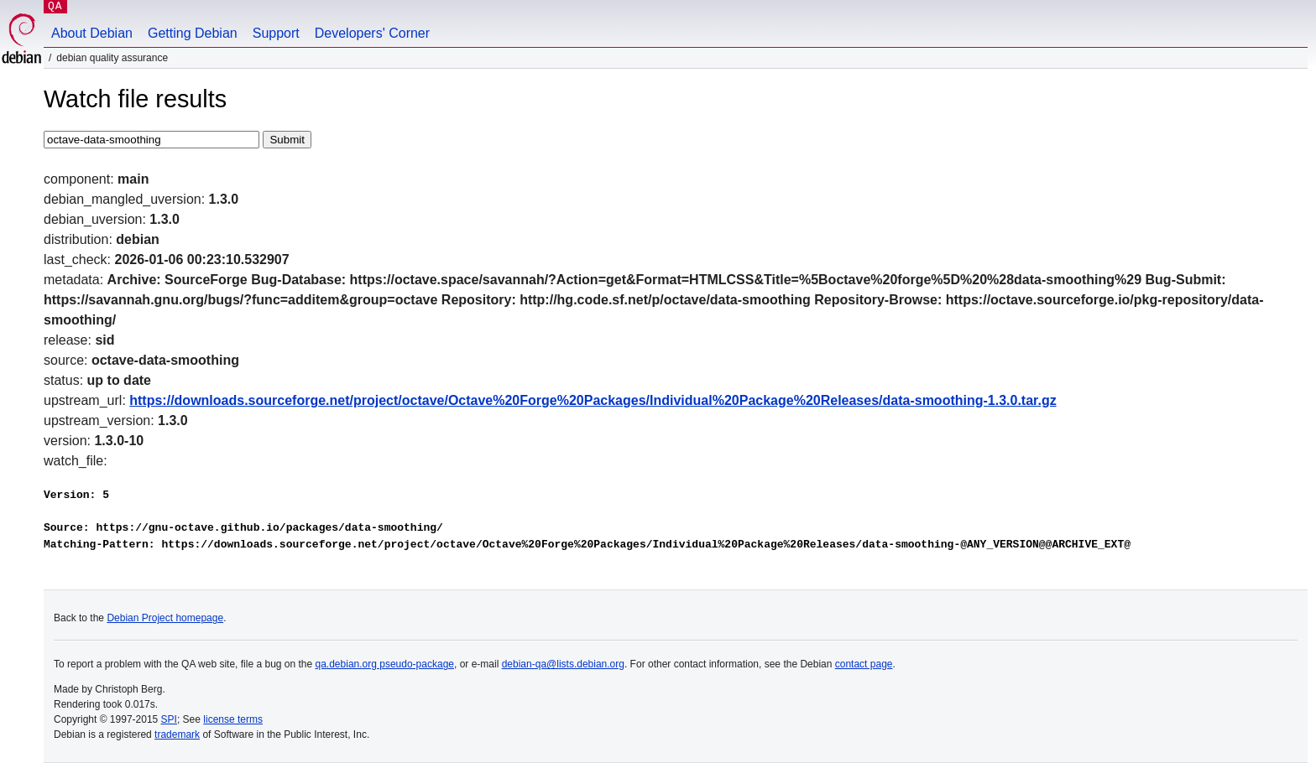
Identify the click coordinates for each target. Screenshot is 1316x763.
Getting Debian (193, 33)
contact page (864, 664)
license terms (233, 719)
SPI (169, 719)
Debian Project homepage (165, 618)
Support (276, 33)
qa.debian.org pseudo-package (385, 664)
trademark (177, 734)
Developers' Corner (372, 33)
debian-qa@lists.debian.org (563, 664)
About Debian (92, 33)
